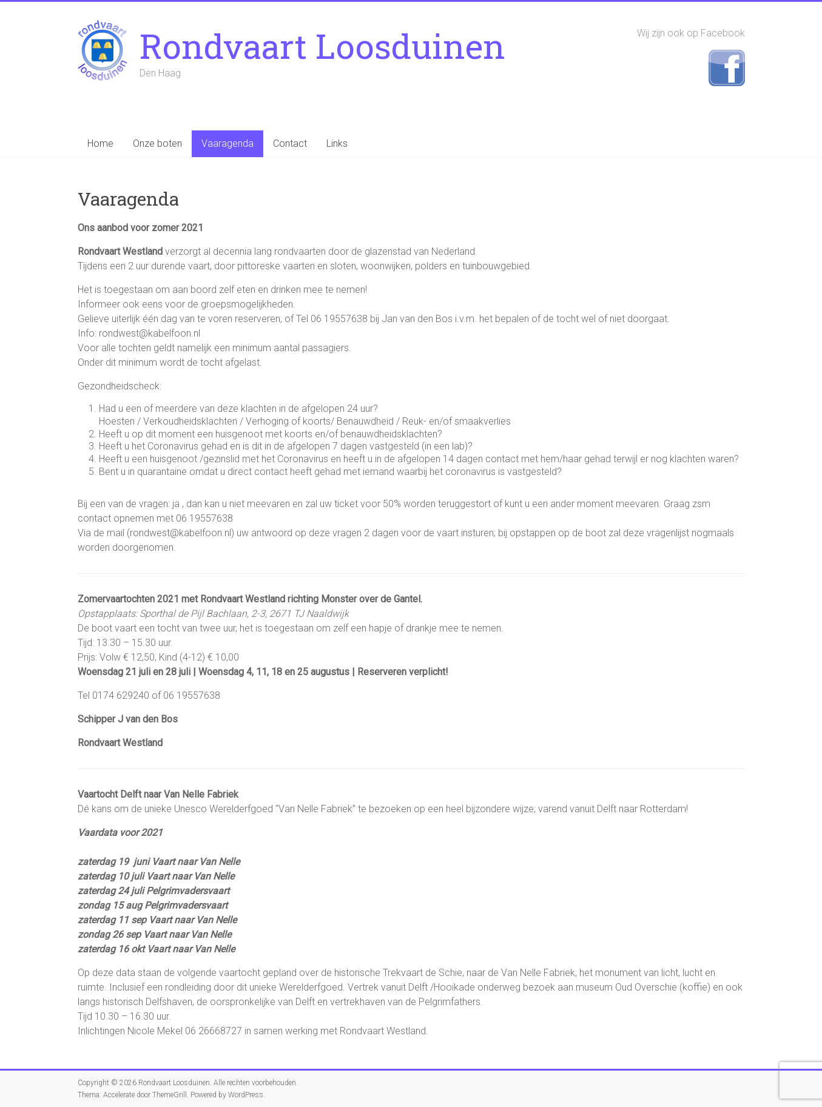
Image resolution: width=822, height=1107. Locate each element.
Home (100, 143)
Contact (290, 143)
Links (337, 143)
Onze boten (157, 143)
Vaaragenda (227, 143)
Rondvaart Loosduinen (322, 45)
